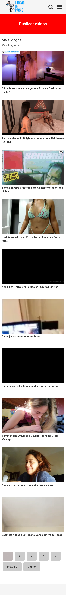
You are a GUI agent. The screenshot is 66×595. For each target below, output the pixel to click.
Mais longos (9, 45)
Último (32, 566)
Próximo (12, 566)
